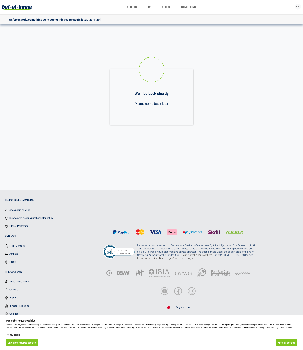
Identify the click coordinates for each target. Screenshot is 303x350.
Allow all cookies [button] (286, 342)
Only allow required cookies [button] (22, 342)
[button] (13, 334)
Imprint (289, 327)
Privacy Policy (277, 327)
